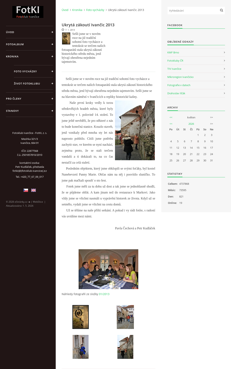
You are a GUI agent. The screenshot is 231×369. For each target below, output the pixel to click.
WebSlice (38, 201)
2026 (191, 124)
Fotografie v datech (178, 85)
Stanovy (12, 111)
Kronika (12, 56)
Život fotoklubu (27, 83)
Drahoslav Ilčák (176, 93)
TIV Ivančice (174, 69)
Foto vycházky (25, 71)
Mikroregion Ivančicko (180, 77)
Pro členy (13, 98)
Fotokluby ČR (175, 60)
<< (171, 117)
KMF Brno (173, 52)
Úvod (10, 32)
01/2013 (104, 294)
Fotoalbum (15, 44)
